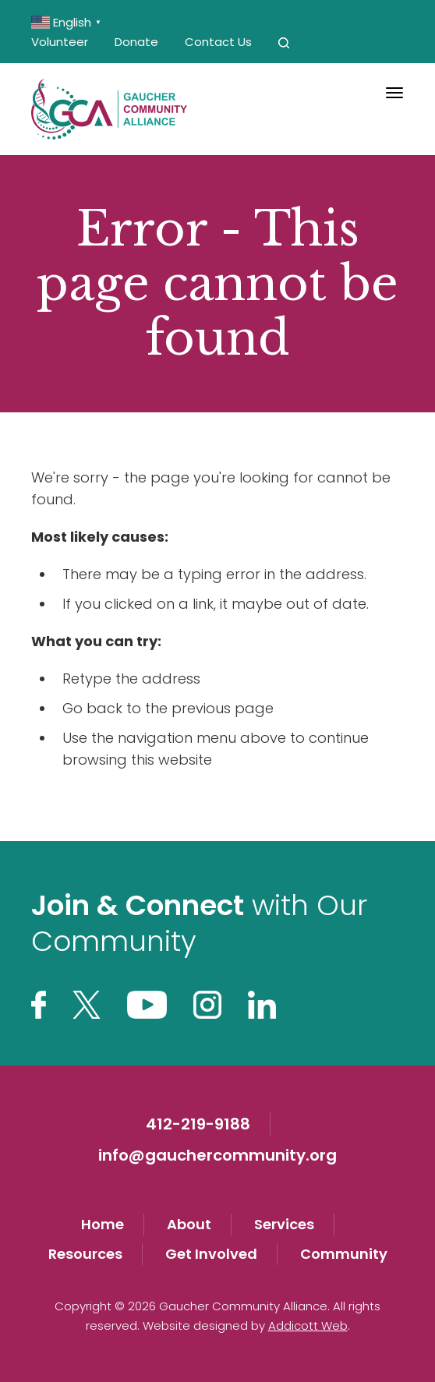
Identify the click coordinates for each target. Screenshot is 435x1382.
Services (284, 1224)
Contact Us (218, 42)
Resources (85, 1254)
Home (102, 1224)
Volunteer (59, 42)
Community (343, 1254)
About (189, 1224)
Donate (136, 42)
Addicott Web (308, 1325)
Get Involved (211, 1254)
